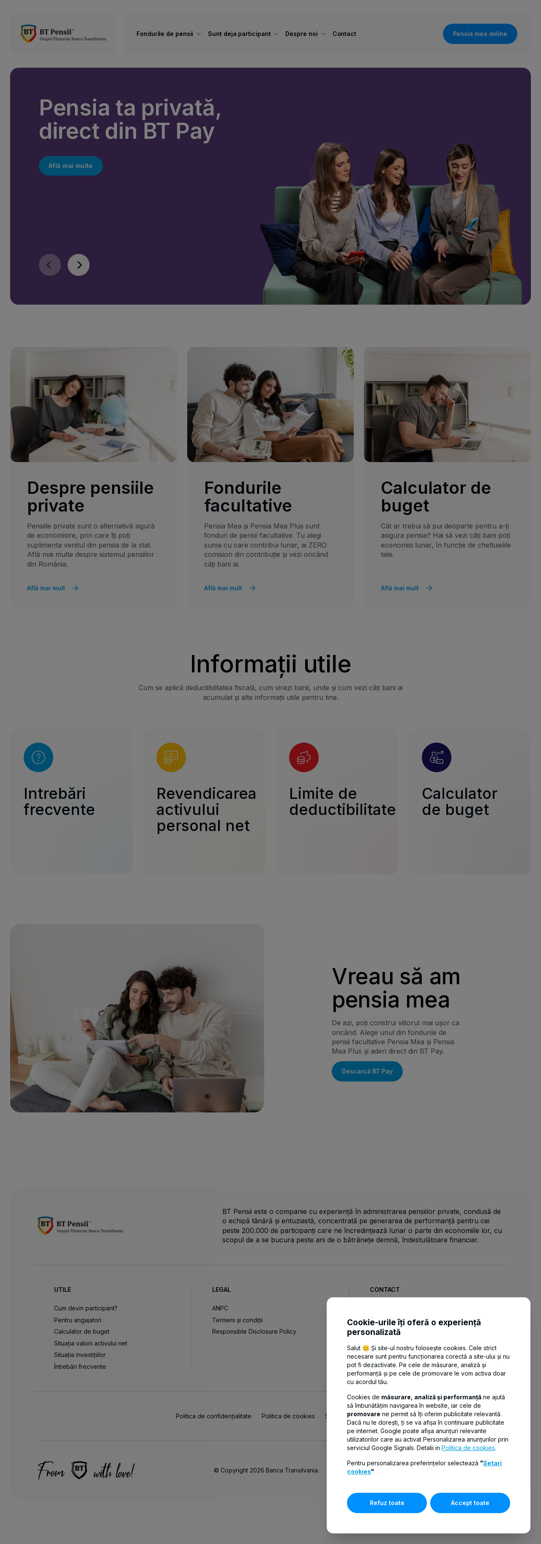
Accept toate (470, 1502)
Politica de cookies (468, 1447)
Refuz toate (387, 1502)
